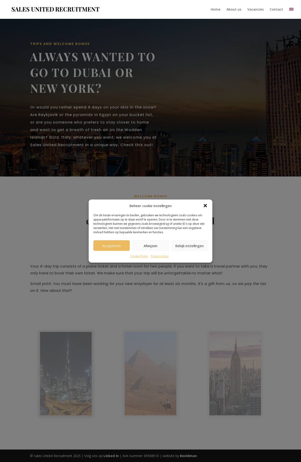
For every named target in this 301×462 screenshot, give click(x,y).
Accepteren (111, 245)
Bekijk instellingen (189, 245)
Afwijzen (150, 245)
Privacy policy (159, 256)
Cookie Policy (139, 256)
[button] (205, 205)
